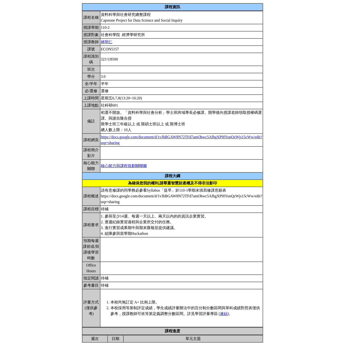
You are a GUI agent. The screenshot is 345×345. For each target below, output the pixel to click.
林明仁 (106, 42)
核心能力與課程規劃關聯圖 (124, 166)
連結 (224, 314)
